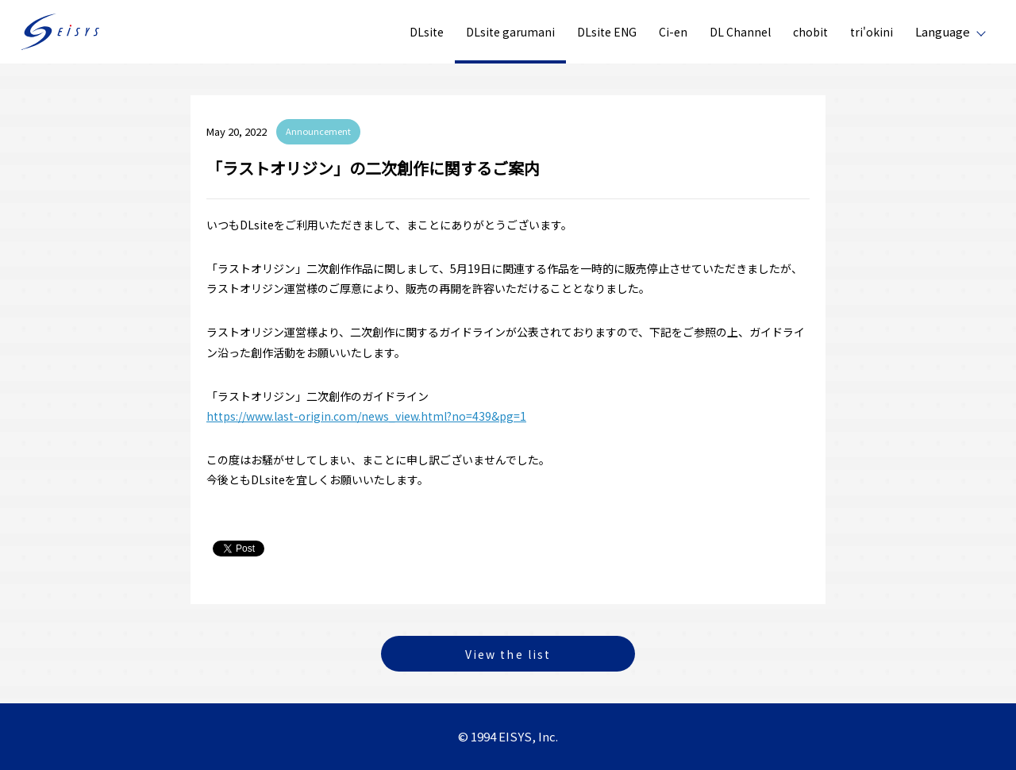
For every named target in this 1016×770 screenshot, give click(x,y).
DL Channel (740, 32)
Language (942, 31)
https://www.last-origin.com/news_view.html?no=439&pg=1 (366, 416)
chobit (810, 32)
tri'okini (871, 32)
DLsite (427, 32)
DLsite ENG (607, 32)
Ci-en (673, 32)
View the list (508, 654)
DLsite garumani (510, 32)
